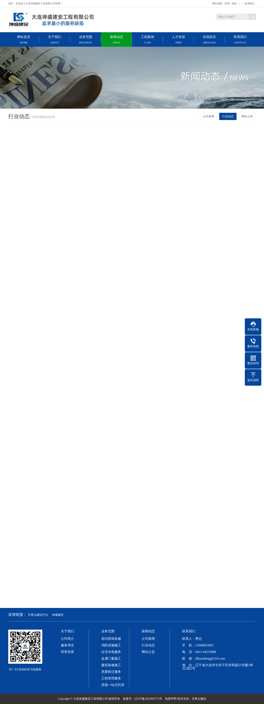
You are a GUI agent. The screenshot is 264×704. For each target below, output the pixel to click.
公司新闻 (209, 116)
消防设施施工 (111, 645)
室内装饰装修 (111, 638)
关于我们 (54, 39)
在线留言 (209, 39)
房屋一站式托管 (112, 685)
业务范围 (85, 39)
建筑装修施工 (111, 665)
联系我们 (250, 3)
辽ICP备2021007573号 (148, 698)
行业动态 (228, 116)
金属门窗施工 (111, 658)
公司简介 (67, 638)
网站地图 (217, 3)
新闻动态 (116, 39)
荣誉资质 (67, 652)
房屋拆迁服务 (111, 671)
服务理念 (67, 645)
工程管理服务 (111, 678)
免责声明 (171, 698)
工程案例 (147, 39)
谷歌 (233, 3)
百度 (227, 3)
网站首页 (23, 39)
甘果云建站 (199, 698)
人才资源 (178, 39)
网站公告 (247, 116)
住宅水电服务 (111, 652)
